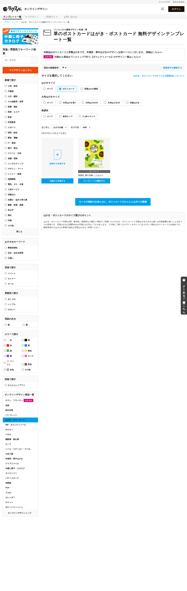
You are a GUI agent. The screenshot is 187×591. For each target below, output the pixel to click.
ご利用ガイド (51, 17)
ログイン (176, 9)
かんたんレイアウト (16, 385)
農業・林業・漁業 (15, 205)
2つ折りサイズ (88, 116)
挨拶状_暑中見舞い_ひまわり (90, 175)
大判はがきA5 (114, 103)
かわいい (12, 309)
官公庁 (11, 210)
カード (8, 444)
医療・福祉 (12, 107)
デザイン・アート (15, 169)
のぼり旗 (9, 454)
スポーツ (12, 127)
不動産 (11, 91)
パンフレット (11, 415)
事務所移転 (12, 248)
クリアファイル (12, 463)
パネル (8, 434)
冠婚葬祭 (12, 179)
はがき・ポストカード (15, 420)
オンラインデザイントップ (19, 513)
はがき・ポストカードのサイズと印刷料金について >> (158, 76)
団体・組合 (12, 132)
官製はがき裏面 (91, 89)
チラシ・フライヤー (19, 400)
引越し (11, 258)
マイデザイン (31, 17)
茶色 (28, 364)
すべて (50, 89)
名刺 (7, 405)
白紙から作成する (57, 181)
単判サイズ (67, 116)
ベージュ (10, 363)
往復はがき (134, 103)
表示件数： (76, 127)
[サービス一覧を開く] (163, 9)
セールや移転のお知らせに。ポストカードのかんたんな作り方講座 (113, 201)
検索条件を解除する (172, 68)
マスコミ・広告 (14, 153)
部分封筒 (9, 410)
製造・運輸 (12, 138)
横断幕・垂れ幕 (12, 439)
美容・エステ (13, 112)
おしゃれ (12, 299)
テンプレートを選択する (94, 181)
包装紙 (8, 483)
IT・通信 (12, 143)
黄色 (28, 350)
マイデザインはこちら (20, 70)
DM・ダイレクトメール (15, 425)
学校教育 (12, 122)
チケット (9, 502)
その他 (11, 226)
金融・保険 (12, 158)
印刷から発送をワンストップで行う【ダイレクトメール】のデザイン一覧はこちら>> (92, 56)
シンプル (12, 304)
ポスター (9, 430)
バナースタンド (12, 478)
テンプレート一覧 (12, 17)
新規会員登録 (178, 2)
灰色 (10, 369)
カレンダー (10, 497)
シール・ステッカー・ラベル (18, 449)
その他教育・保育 (15, 101)
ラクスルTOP (164, 2)
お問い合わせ (70, 17)
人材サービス (13, 189)
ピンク (29, 356)
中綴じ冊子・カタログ (15, 468)
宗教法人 (12, 195)
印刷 (10, 220)
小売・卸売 (12, 86)
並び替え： (46, 127)
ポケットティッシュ (14, 507)
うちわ (8, 493)
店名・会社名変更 (15, 253)
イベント (12, 273)
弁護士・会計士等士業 (17, 200)
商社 (10, 215)
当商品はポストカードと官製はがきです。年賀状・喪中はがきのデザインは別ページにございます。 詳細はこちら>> (103, 52)
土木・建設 (12, 96)
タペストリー (11, 473)
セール (11, 284)
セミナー (12, 278)
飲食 (10, 117)
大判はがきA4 (91, 103)
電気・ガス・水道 (15, 184)
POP (7, 488)
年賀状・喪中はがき (14, 459)
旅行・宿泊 (12, 148)
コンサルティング (15, 163)
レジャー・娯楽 (14, 174)
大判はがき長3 (69, 103)
